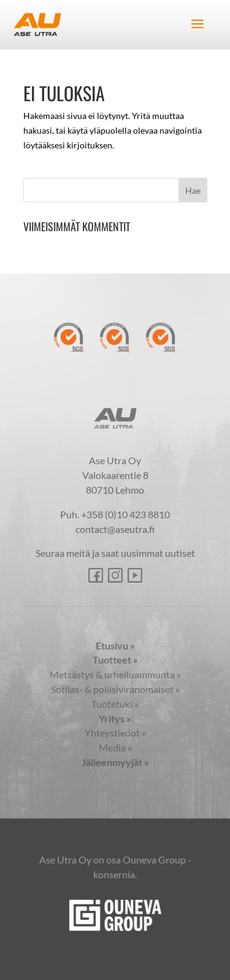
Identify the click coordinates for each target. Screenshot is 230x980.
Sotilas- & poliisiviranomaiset (115, 689)
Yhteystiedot (115, 732)
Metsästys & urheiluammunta (115, 674)
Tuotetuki (115, 704)
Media (115, 747)
